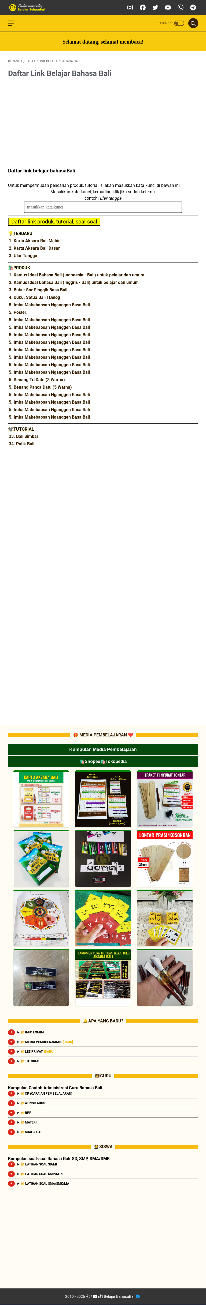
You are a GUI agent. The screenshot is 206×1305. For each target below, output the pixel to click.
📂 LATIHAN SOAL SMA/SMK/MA (45, 1184)
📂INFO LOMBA (32, 1032)
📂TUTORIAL (30, 1061)
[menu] (14, 7)
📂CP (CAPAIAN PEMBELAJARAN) (46, 1093)
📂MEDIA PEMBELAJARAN (47, 1042)
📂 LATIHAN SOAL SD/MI (39, 1164)
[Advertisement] (103, 123)
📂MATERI (29, 1122)
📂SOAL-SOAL (32, 1132)
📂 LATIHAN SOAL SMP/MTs (41, 1174)
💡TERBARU (20, 232)
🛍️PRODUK (19, 267)
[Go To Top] (192, 1291)
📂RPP (26, 1113)
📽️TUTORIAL (21, 428)
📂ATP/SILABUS (33, 1103)
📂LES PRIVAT (37, 1051)
